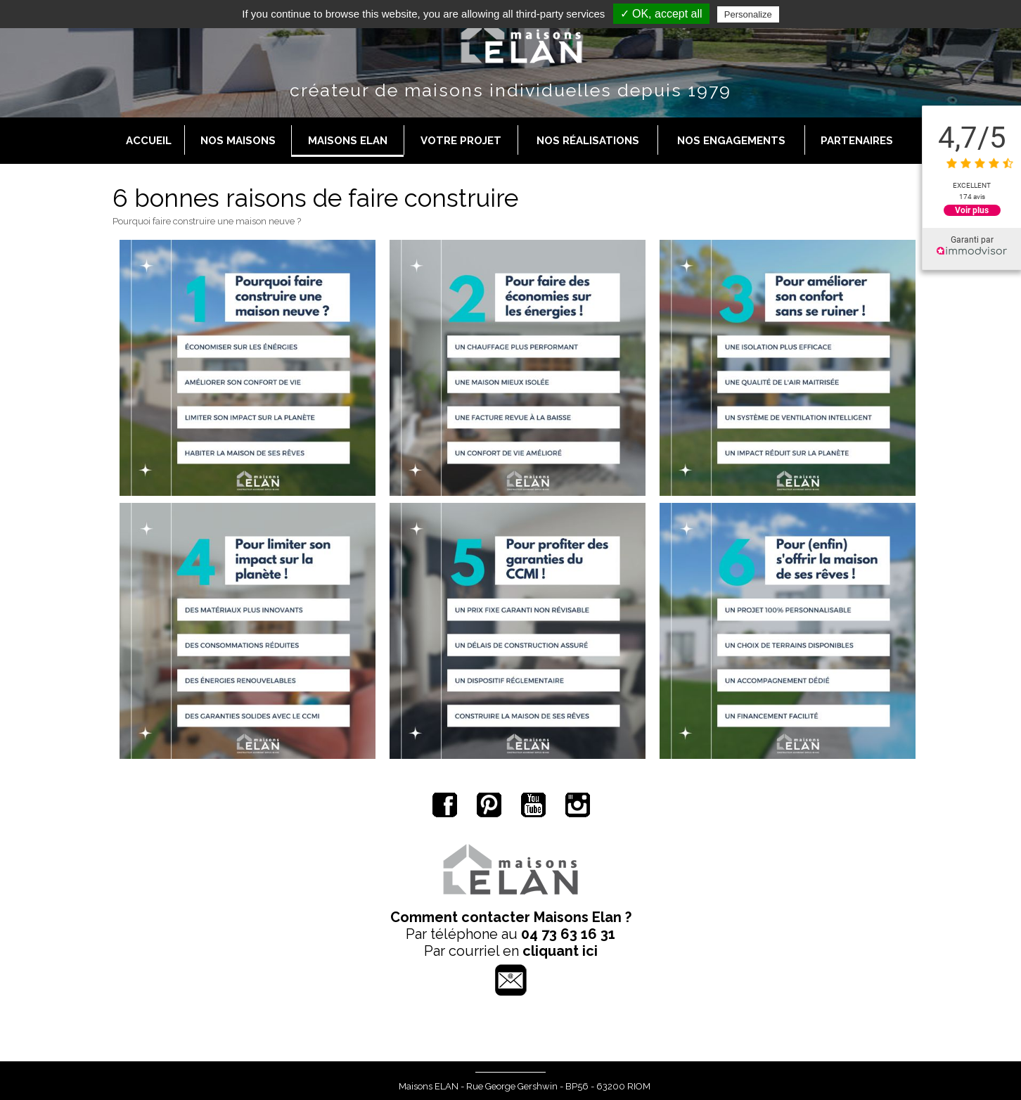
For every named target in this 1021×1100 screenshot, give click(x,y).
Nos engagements (731, 140)
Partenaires (857, 140)
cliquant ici (560, 950)
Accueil (149, 140)
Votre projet (460, 140)
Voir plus (972, 210)
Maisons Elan (347, 140)
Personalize (748, 14)
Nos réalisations (588, 140)
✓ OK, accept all (661, 14)
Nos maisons (238, 140)
